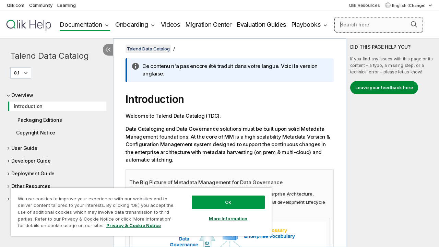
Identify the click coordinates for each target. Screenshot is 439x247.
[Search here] (379, 24)
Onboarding (131, 24)
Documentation (81, 24)
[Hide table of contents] (108, 50)
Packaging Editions (39, 120)
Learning (66, 5)
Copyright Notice (35, 133)
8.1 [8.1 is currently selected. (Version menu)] (17, 72)
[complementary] (392, 142)
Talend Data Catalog (49, 56)
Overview (22, 95)
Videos (170, 24)
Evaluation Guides (261, 24)
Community (41, 5)
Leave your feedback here (384, 87)
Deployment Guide (33, 173)
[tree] (56, 151)
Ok (223, 197)
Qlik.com (15, 5)
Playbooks (306, 24)
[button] (414, 24)
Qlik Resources (364, 5)
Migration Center (208, 24)
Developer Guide (30, 161)
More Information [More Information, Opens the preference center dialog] (223, 213)
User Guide (24, 148)
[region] (138, 209)
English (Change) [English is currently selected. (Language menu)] (409, 5)
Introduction (28, 106)
